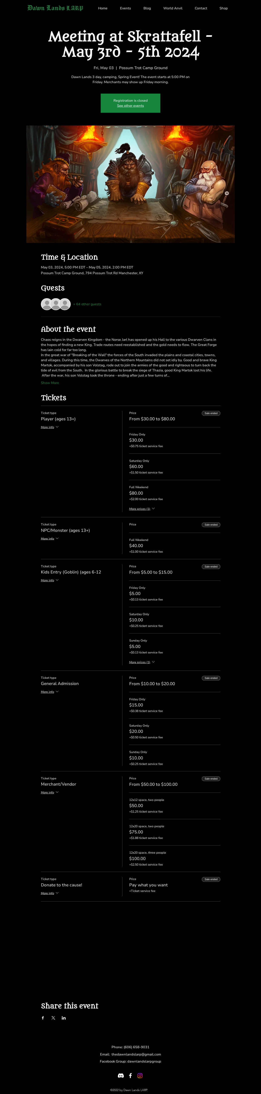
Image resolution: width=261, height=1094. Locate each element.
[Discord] (121, 1075)
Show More (50, 383)
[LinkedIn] (140, 1075)
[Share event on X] (53, 1018)
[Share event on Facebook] (43, 1018)
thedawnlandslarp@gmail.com (136, 1054)
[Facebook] (130, 1075)
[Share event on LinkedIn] (64, 1018)
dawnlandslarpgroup (144, 1061)
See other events (130, 105)
